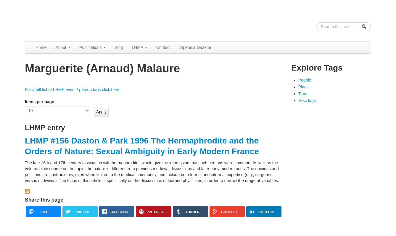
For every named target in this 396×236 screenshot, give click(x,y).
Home (41, 47)
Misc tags (307, 100)
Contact (163, 47)
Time (303, 93)
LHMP (139, 47)
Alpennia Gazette (195, 47)
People (304, 80)
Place (303, 86)
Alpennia (55, 19)
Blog (119, 47)
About (62, 47)
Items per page (39, 101)
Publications (92, 47)
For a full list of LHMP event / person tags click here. (72, 89)
